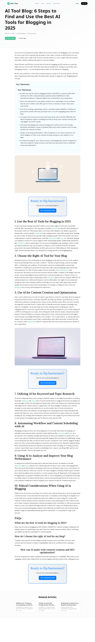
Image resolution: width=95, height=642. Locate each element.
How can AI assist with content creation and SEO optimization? (47, 551)
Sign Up (84, 3)
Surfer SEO (52, 238)
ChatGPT (55, 228)
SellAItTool (21, 243)
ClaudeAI (38, 233)
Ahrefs (66, 270)
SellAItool (51, 277)
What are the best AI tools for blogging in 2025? (41, 522)
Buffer (70, 433)
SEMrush (58, 270)
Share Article (10, 38)
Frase (62, 238)
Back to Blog (22, 38)
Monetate (18, 466)
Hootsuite (61, 433)
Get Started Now (47, 210)
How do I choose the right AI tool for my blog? (40, 536)
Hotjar (27, 466)
